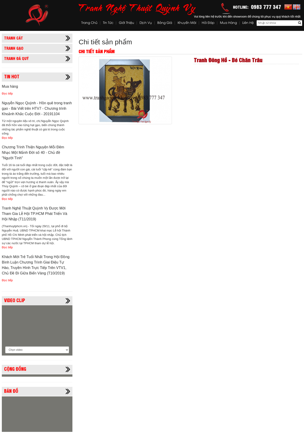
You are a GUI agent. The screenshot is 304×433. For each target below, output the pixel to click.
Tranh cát (13, 37)
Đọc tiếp (7, 93)
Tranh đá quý (16, 58)
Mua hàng (228, 23)
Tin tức (108, 23)
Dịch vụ (146, 23)
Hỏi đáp (208, 23)
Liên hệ (248, 23)
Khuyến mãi (187, 23)
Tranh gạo (13, 48)
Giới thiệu (126, 23)
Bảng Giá (164, 23)
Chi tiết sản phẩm (105, 42)
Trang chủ (89, 23)
